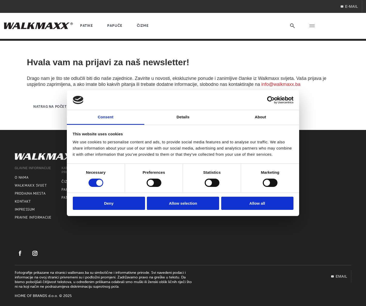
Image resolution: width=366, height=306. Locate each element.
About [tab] (260, 117)
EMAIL (339, 276)
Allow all (257, 203)
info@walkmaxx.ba (280, 84)
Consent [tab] (106, 117)
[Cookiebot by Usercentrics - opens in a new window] (270, 100)
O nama (21, 177)
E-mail (349, 6)
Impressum (25, 209)
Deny (109, 203)
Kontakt (23, 201)
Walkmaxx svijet (31, 185)
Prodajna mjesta (30, 193)
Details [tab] (183, 117)
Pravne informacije (33, 217)
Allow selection (183, 203)
